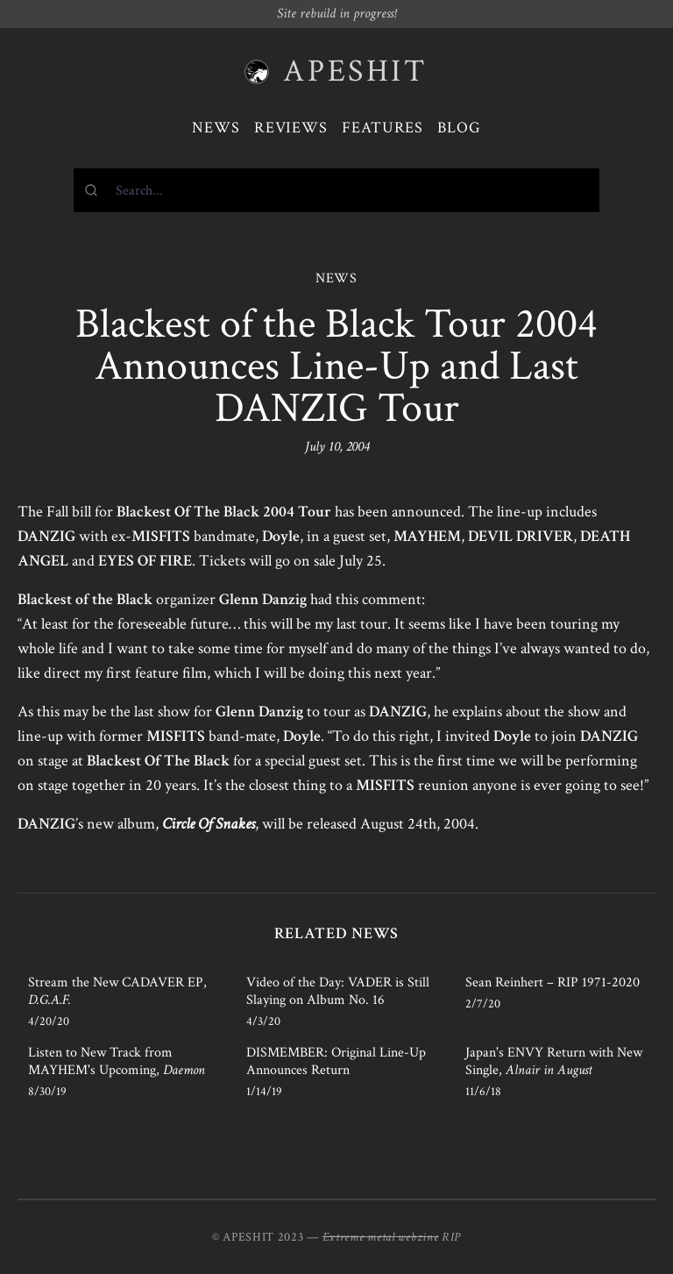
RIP (451, 1237)
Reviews (291, 127)
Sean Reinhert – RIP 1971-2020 (552, 982)
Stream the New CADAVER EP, (117, 991)
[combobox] (336, 190)
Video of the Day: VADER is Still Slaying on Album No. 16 (337, 991)
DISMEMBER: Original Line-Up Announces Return (336, 1061)
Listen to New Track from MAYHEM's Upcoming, (116, 1061)
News (216, 127)
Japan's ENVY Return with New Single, (553, 1061)
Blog (459, 127)
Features (382, 127)
